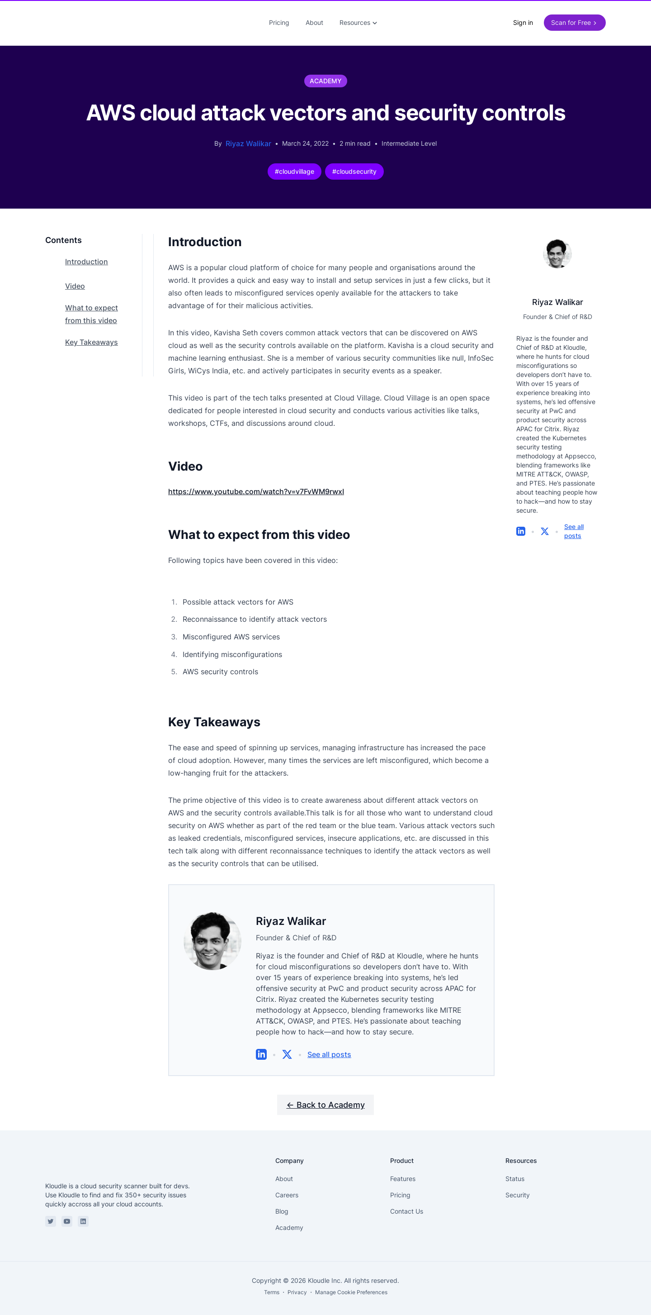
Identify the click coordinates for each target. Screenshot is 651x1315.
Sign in (523, 19)
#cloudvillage (294, 165)
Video (75, 279)
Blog (281, 1205)
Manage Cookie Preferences (351, 1285)
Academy (289, 1221)
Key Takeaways (91, 335)
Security (517, 1188)
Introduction (86, 255)
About (314, 19)
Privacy (297, 1285)
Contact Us (406, 1205)
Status (514, 1172)
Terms (271, 1285)
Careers (286, 1188)
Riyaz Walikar (248, 137)
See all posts (329, 1048)
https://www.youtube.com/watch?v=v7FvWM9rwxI (256, 485)
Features (402, 1172)
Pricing (279, 19)
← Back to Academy (325, 1098)
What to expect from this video (91, 308)
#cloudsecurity (354, 165)
